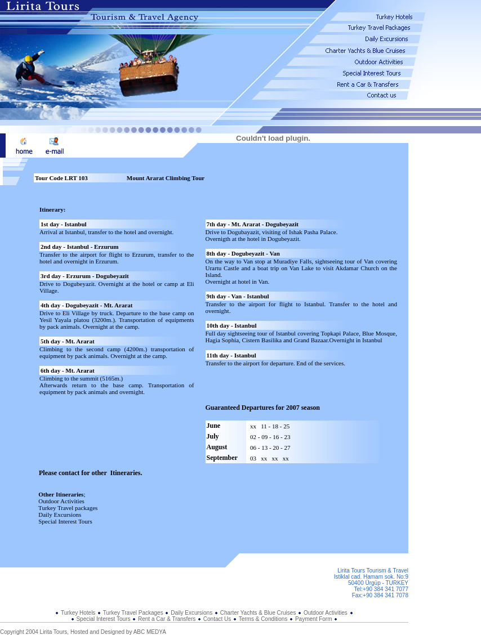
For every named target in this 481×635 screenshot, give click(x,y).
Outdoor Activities (326, 613)
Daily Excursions (192, 613)
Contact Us (217, 619)
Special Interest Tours (103, 619)
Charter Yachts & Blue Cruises (258, 613)
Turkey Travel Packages (133, 613)
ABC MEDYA (149, 632)
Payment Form (313, 619)
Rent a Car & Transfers (166, 619)
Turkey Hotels (78, 613)
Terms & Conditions (264, 619)
